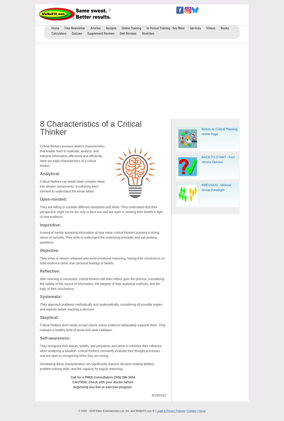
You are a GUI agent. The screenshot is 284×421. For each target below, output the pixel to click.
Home (202, 411)
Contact (191, 411)
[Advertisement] (142, 80)
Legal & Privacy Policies (171, 411)
